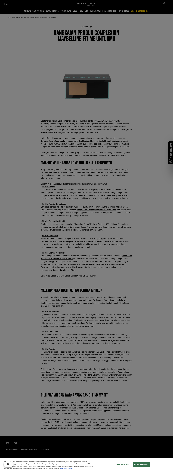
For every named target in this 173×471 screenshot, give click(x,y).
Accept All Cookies (141, 464)
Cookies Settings (123, 464)
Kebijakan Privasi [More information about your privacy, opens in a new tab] (66, 468)
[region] (86, 464)
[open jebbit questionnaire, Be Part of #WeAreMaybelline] (8, 464)
